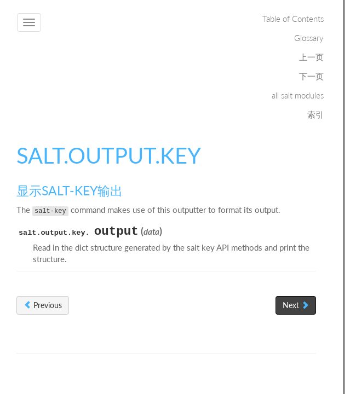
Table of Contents (293, 19)
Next (296, 305)
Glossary (309, 38)
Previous (43, 305)
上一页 (311, 57)
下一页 (311, 76)
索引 (315, 114)
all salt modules (298, 95)
